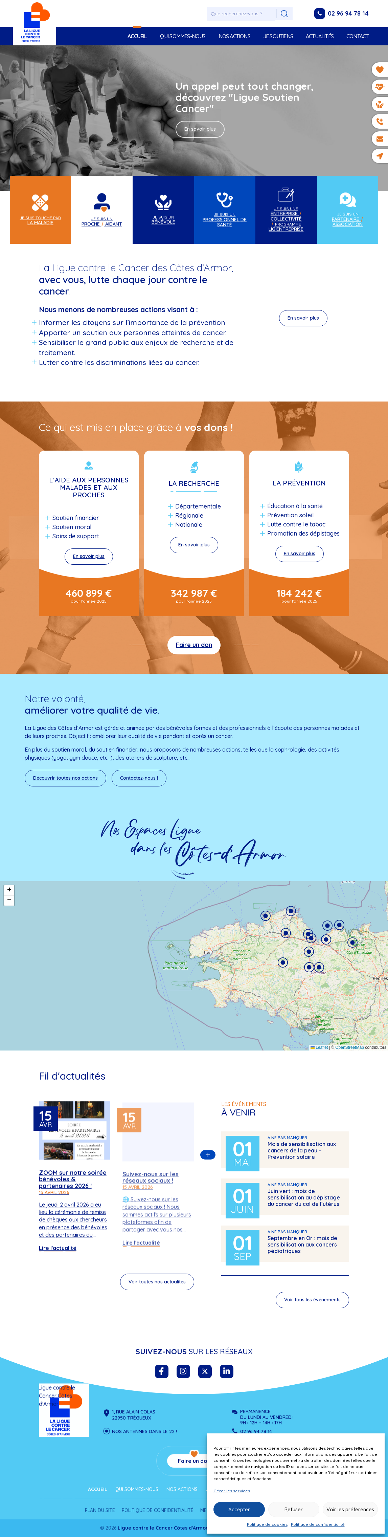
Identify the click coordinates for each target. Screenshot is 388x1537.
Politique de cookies (267, 1524)
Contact (357, 36)
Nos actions (234, 36)
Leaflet (319, 1047)
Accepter (239, 1509)
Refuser (293, 1509)
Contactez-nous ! (139, 778)
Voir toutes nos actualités (157, 1286)
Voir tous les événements (312, 1304)
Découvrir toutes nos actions (65, 778)
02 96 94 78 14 (348, 13)
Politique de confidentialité (318, 1524)
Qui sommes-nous (183, 36)
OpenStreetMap (349, 1047)
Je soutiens (278, 36)
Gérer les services (231, 1490)
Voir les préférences (350, 1509)
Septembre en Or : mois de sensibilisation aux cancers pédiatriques (302, 1249)
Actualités (320, 36)
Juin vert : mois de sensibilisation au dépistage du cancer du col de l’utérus (304, 1202)
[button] (283, 962)
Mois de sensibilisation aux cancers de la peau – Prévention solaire (302, 1155)
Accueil (137, 36)
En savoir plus (200, 129)
